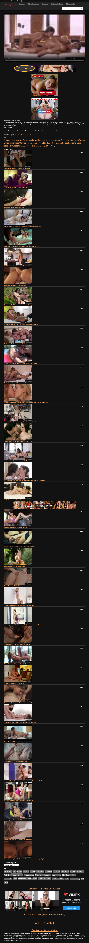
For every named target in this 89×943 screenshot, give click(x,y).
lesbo (30, 134)
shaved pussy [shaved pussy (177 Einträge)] (41, 146)
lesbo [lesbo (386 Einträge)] (6, 146)
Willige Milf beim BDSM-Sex (12, 585)
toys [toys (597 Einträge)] (51, 146)
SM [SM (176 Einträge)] (47, 146)
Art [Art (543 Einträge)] (12, 140)
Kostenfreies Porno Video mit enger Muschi (16, 500)
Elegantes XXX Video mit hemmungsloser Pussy (18, 305)
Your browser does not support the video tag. (44, 37)
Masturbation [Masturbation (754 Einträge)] (14, 146)
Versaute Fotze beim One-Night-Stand (15, 285)
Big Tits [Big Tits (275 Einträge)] (22, 140)
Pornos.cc (11, 5)
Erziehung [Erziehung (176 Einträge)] (69, 140)
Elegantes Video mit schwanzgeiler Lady (15, 761)
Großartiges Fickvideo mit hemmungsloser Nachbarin (19, 702)
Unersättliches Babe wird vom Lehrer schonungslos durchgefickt (23, 781)
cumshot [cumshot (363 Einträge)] (48, 140)
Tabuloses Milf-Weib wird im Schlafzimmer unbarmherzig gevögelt (23, 226)
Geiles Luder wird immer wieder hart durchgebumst (19, 546)
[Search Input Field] (70, 8)
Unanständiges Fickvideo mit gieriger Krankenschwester (20, 422)
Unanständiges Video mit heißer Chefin (15, 527)
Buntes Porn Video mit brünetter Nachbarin (16, 383)
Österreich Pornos (16, 1)
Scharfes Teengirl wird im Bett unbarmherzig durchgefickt (20, 363)
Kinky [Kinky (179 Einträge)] (54, 143)
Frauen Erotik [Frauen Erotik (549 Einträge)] (17, 875)
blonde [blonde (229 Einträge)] (28, 140)
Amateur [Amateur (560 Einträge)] (7, 140)
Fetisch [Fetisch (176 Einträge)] (76, 140)
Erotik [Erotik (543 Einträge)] (62, 140)
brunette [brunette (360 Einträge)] (41, 140)
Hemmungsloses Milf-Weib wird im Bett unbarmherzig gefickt (21, 625)
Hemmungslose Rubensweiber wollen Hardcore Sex (19, 605)
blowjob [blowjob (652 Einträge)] (34, 140)
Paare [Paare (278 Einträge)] (29, 146)
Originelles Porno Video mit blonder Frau (16, 664)
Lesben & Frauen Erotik (19, 136)
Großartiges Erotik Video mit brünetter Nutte (17, 344)
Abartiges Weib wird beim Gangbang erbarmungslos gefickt (21, 246)
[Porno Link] (44, 68)
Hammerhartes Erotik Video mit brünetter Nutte (17, 644)
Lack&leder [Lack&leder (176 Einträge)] (60, 143)
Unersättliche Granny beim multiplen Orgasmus (18, 441)
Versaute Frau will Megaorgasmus (14, 207)
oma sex (24, 1)
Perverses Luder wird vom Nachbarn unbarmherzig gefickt (21, 324)
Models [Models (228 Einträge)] (23, 146)
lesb (18, 134)
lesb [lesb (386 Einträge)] (66, 143)
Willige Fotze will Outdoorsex (12, 742)
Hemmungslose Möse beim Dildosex (14, 820)
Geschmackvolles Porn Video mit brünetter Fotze (18, 839)
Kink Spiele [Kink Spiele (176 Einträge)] (47, 143)
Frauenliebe (13, 134)
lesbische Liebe (24, 134)
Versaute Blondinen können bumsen (14, 566)
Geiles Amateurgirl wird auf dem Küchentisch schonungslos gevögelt (24, 859)
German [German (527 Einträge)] (22, 143)
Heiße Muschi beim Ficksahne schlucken (16, 187)
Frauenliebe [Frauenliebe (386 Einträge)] (14, 143)
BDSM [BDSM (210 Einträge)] (16, 140)
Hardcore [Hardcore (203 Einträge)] (30, 143)
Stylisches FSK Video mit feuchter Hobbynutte (17, 168)
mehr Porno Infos (8, 127)
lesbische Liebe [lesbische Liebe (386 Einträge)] (74, 143)
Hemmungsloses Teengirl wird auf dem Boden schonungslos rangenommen (26, 402)
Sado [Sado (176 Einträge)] (34, 146)
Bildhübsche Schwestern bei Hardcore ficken (17, 265)
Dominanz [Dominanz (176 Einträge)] (56, 140)
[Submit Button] (81, 8)
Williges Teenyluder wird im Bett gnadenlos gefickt (18, 800)
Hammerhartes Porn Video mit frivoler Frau (16, 461)
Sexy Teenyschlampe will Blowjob (14, 683)
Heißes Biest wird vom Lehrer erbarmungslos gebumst (20, 722)
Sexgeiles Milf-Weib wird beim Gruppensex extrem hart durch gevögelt (24, 480)
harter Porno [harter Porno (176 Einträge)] (38, 143)
